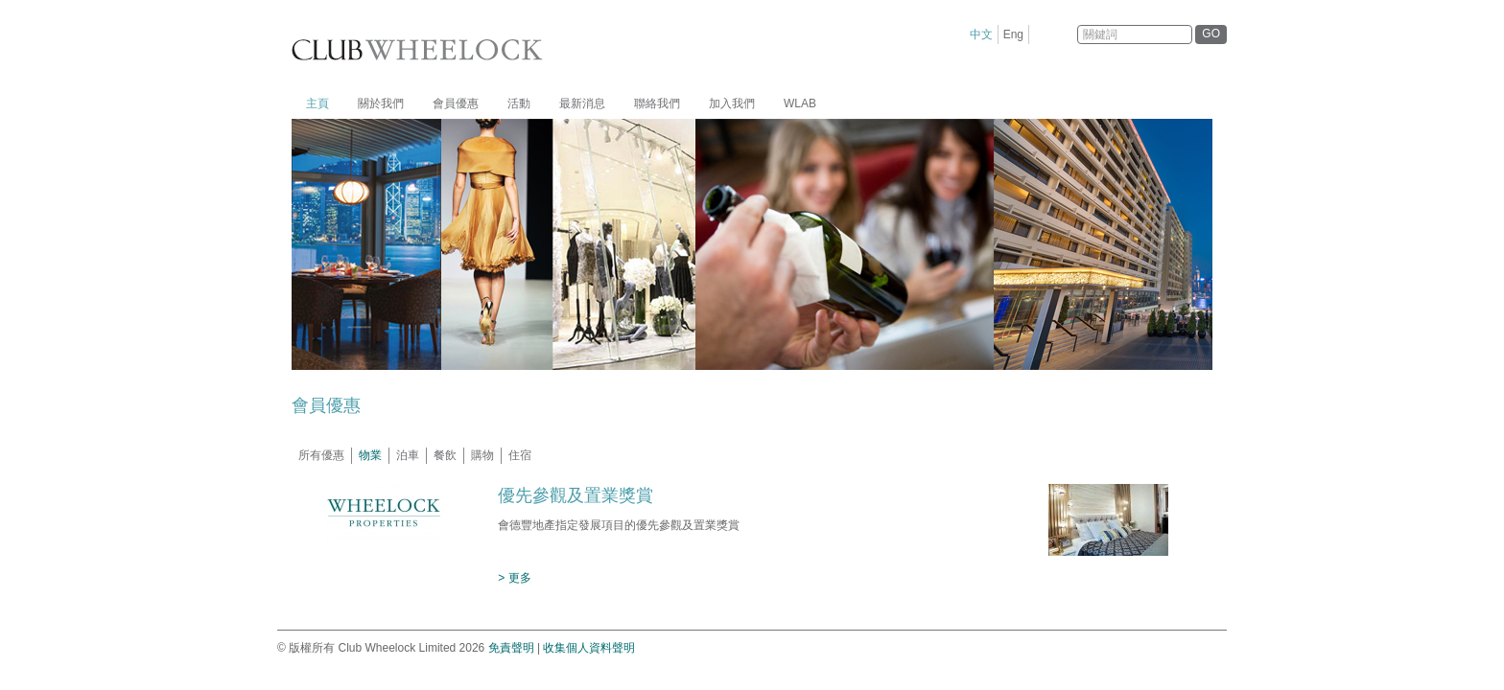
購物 (482, 455)
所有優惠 (321, 455)
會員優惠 (456, 103)
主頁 (317, 103)
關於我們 (381, 103)
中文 (981, 34)
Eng (1013, 34)
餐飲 (445, 455)
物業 (370, 455)
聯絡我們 (657, 103)
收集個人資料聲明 (589, 648)
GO (1211, 33)
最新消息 (582, 103)
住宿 (519, 455)
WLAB (800, 103)
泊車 (407, 455)
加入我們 (732, 103)
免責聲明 (511, 648)
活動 (518, 103)
